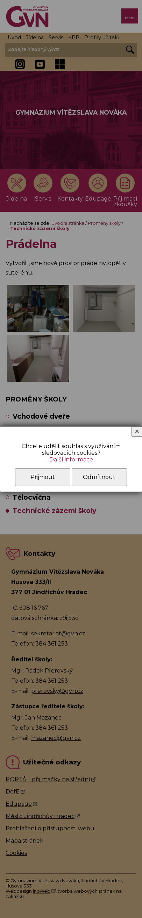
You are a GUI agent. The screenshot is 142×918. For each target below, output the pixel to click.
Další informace (71, 459)
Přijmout (42, 477)
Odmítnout (99, 477)
